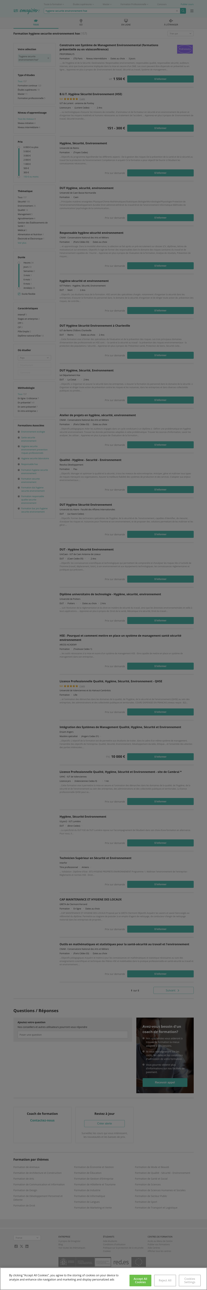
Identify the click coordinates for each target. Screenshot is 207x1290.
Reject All (165, 1280)
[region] (103, 1279)
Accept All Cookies (140, 1280)
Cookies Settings (189, 1280)
